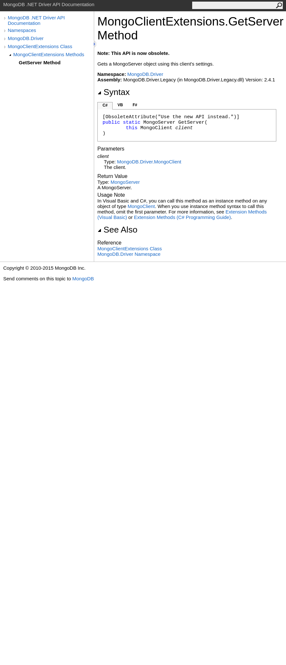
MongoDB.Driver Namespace (128, 254)
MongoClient (141, 206)
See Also (117, 229)
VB (120, 105)
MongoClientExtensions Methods (48, 54)
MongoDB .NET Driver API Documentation (36, 20)
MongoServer (125, 182)
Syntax (113, 92)
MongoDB (83, 278)
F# (135, 105)
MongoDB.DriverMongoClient (149, 161)
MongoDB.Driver (26, 38)
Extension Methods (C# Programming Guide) (182, 217)
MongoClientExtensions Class (40, 46)
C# (105, 105)
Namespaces (22, 30)
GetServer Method (39, 62)
